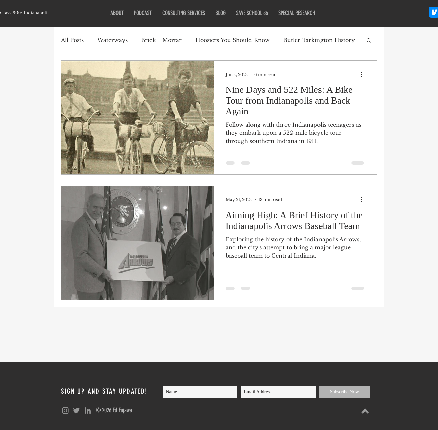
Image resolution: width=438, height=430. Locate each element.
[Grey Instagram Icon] (65, 410)
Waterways (112, 40)
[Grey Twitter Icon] (76, 410)
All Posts (72, 40)
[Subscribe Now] (344, 392)
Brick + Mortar (161, 40)
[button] (296, 13)
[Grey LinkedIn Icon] (87, 410)
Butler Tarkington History (319, 40)
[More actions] (364, 74)
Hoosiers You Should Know (232, 40)
